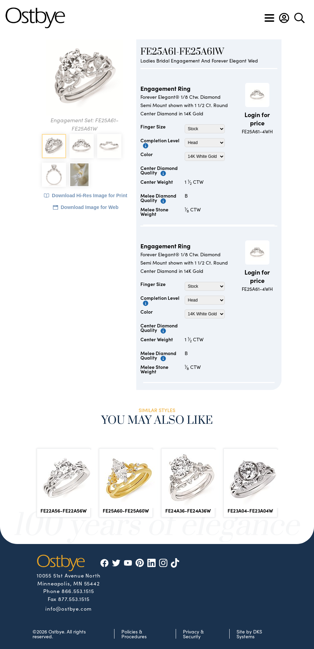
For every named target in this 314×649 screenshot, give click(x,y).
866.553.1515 (78, 590)
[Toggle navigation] (269, 18)
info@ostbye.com (68, 608)
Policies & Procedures (134, 634)
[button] (284, 18)
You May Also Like (157, 420)
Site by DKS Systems (249, 634)
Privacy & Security (193, 634)
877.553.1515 (74, 598)
